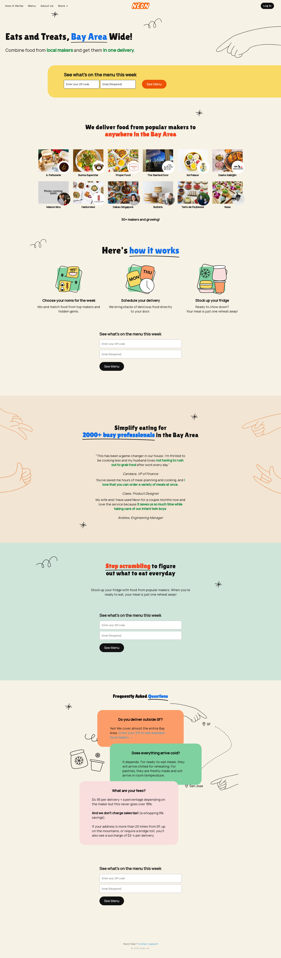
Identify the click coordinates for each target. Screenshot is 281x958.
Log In (267, 5)
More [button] (63, 6)
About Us (47, 6)
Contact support (148, 943)
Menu (32, 6)
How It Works (14, 6)
